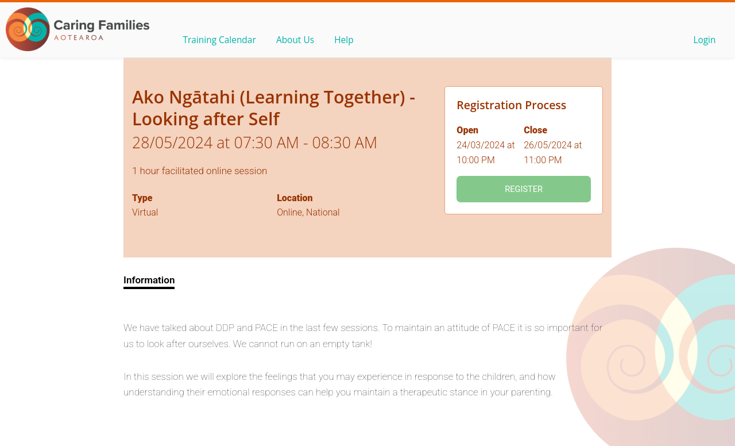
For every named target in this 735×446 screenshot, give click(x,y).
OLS (77, 29)
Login (703, 40)
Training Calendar (221, 40)
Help (351, 40)
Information (149, 280)
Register (524, 189)
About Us (299, 40)
